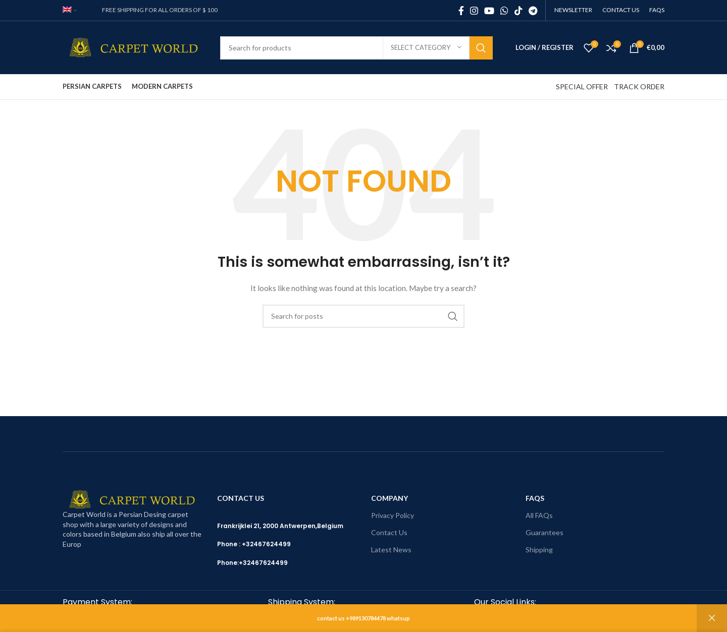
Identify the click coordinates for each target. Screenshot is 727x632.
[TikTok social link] (518, 10)
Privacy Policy (392, 515)
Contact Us (389, 532)
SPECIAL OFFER (582, 86)
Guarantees (544, 532)
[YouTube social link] (489, 10)
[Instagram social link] (474, 10)
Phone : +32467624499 (254, 544)
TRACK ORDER (639, 86)
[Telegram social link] (533, 10)
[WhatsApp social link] (504, 10)
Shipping (539, 549)
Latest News (391, 549)
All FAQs (539, 515)
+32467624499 (263, 562)
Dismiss (712, 618)
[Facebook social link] (461, 10)
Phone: (228, 562)
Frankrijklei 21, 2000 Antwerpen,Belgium (280, 526)
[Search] (356, 48)
